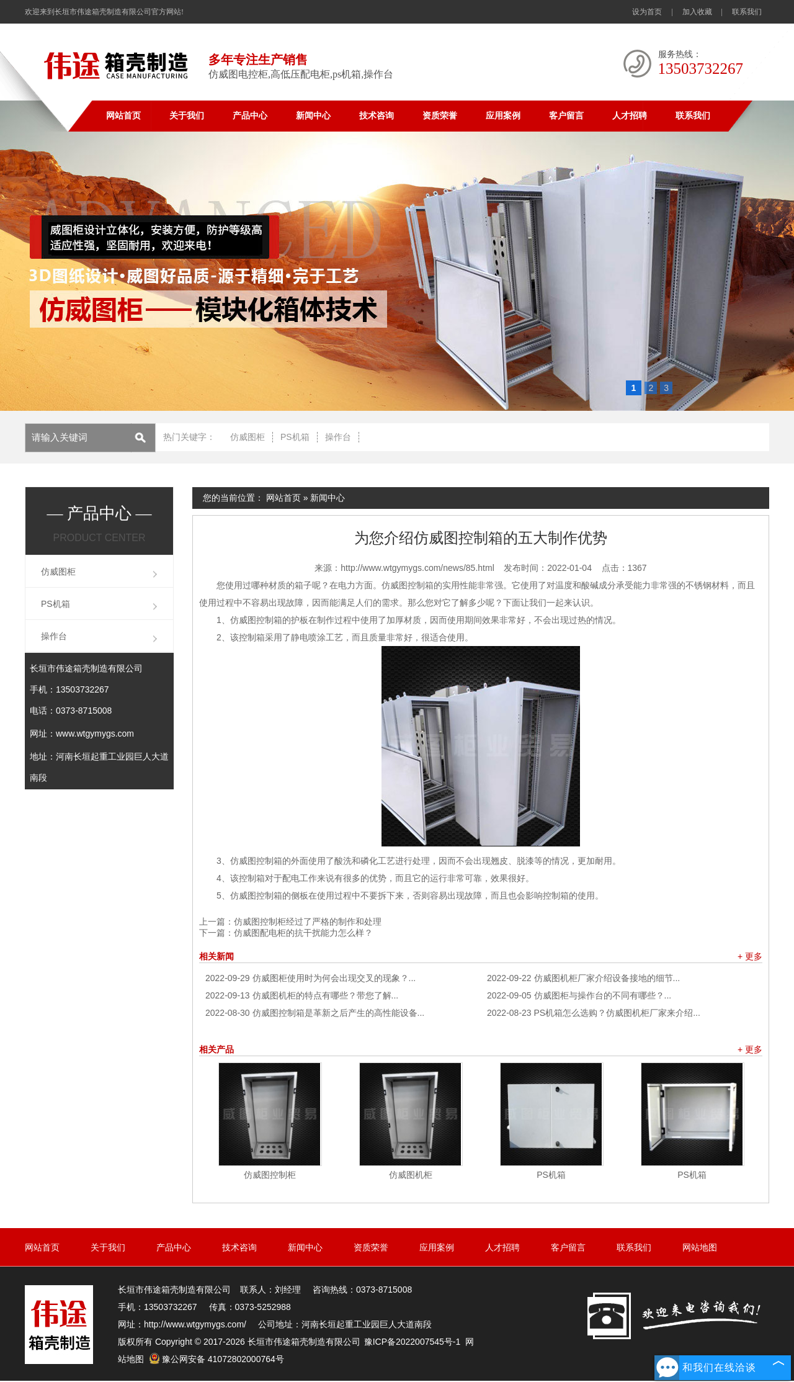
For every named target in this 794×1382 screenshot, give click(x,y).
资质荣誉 (439, 115)
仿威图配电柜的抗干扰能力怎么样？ (303, 933)
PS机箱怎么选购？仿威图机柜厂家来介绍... (593, 1013)
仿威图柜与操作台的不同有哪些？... (579, 995)
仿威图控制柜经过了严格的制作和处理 (307, 922)
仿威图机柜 (410, 1175)
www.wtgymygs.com (95, 733)
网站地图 (699, 1247)
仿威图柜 (247, 437)
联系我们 (747, 11)
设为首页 (647, 11)
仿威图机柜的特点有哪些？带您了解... (301, 995)
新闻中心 (313, 115)
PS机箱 (295, 437)
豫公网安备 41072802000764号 (216, 1359)
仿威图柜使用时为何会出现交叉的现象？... (310, 978)
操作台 (338, 437)
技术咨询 (376, 115)
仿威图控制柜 (270, 1175)
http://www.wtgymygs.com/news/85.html (417, 568)
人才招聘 (629, 115)
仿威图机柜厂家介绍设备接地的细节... (583, 978)
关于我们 (186, 115)
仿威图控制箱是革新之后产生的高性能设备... (314, 1013)
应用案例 (503, 115)
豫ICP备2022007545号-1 (412, 1342)
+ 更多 (750, 956)
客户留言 (566, 115)
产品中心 (250, 115)
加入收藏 (697, 11)
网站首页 (123, 115)
